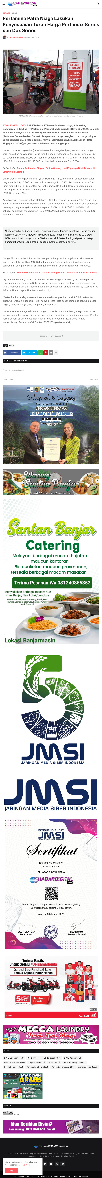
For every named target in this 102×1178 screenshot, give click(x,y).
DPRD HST (33, 1058)
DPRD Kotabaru (72, 1058)
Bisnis (14, 13)
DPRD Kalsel (52, 1058)
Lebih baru (8, 379)
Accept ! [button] (11, 1170)
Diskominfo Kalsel (14, 1062)
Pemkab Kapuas (13, 1067)
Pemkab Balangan (74, 1062)
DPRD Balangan (14, 1058)
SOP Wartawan (42, 1176)
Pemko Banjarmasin (63, 1067)
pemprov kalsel (87, 1067)
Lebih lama (93, 379)
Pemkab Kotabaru (37, 1067)
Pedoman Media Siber (60, 1176)
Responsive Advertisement (51, 336)
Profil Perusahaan (80, 1176)
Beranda (6, 13)
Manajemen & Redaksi (23, 1176)
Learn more (25, 1165)
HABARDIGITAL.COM (14, 125)
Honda (54, 1062)
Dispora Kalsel (37, 1062)
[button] (3, 4)
